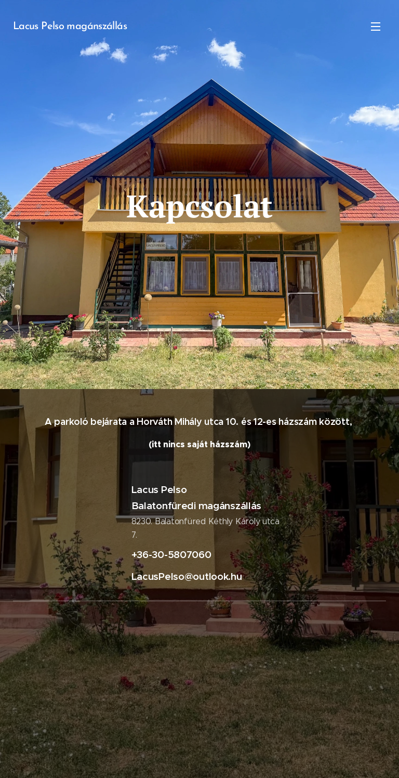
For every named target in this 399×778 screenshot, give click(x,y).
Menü (375, 26)
